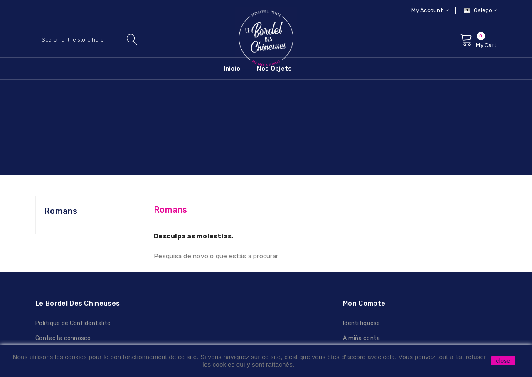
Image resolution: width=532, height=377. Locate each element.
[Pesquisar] (88, 39)
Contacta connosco (63, 338)
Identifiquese (361, 323)
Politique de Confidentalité (73, 323)
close (503, 360)
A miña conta (361, 338)
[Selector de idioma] (479, 10)
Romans (61, 211)
